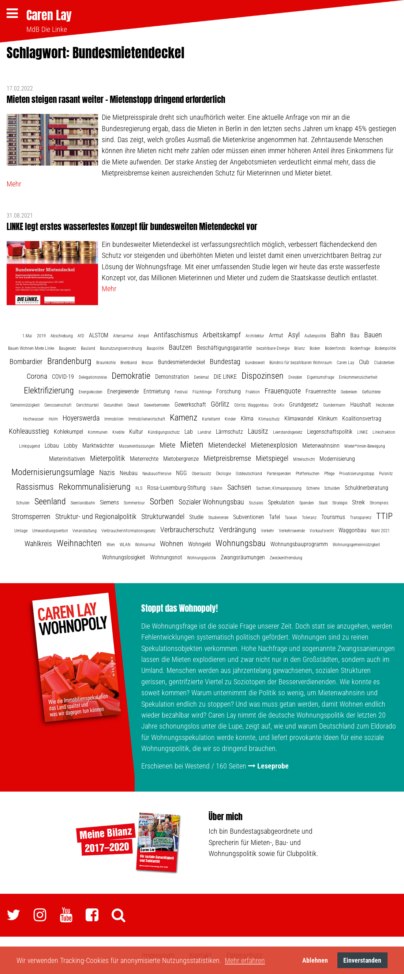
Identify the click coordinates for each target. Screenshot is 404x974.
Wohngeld (199, 544)
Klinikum (327, 418)
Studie (196, 517)
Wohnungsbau (241, 543)
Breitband (128, 362)
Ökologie (223, 473)
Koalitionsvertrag (361, 418)
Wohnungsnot (166, 557)
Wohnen (171, 543)
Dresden (295, 377)
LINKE (362, 432)
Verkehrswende (292, 530)
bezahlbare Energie (273, 348)
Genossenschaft (57, 405)
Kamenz (183, 417)
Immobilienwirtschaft (146, 419)
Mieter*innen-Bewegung (364, 446)
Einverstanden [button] (362, 960)
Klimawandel (298, 418)
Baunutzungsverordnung (121, 348)
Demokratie (131, 376)
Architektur (255, 335)
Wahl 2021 (380, 530)
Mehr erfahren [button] (245, 960)
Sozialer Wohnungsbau (211, 501)
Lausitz (258, 431)
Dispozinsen (263, 376)
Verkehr (267, 530)
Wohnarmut (145, 544)
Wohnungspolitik (201, 557)
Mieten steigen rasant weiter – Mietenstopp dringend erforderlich (116, 99)
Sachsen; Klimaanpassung (279, 488)
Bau (354, 335)
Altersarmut (123, 335)
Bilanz (299, 348)
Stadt (323, 502)
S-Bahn (216, 488)
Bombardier (26, 361)
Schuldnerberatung (366, 487)
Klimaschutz (269, 419)
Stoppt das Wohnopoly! (179, 608)
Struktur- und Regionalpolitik (95, 516)
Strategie (339, 502)
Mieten (191, 445)
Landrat (204, 432)
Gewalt (133, 405)
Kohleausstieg (29, 431)
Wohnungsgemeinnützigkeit (356, 544)
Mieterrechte (144, 458)
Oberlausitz (201, 473)
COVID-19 (63, 376)
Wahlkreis (38, 543)
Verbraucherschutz (187, 529)
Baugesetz (67, 348)
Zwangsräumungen (243, 557)
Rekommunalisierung (95, 487)
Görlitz (220, 404)
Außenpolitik (315, 335)
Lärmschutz (229, 431)
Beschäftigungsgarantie (224, 347)
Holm (53, 419)
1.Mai (27, 335)
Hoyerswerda (81, 418)
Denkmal (201, 377)
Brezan (147, 362)
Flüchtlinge (202, 392)
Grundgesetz (303, 404)
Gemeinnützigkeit (25, 405)
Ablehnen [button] (315, 960)
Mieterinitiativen (67, 458)
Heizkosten (385, 405)
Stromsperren (31, 516)
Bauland (88, 348)
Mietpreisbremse (227, 458)
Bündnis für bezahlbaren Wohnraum (300, 362)
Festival (181, 392)
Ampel (143, 335)
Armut (276, 335)
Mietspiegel (272, 458)
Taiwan (291, 517)
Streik (358, 502)
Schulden (332, 488)
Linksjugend (29, 446)
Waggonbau (352, 530)
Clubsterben (384, 362)
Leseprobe (273, 766)
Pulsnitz (386, 473)
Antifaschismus (176, 334)
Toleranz (309, 517)
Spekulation (281, 502)
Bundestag (225, 361)
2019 (41, 335)
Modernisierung (337, 458)
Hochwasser (33, 419)
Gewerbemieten (157, 405)
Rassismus (35, 487)
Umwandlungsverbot (50, 530)
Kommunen (98, 432)
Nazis (107, 472)
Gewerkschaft (190, 404)
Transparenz (360, 517)
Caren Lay (49, 15)
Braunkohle (106, 362)
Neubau (129, 473)
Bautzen (180, 347)
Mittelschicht (304, 459)
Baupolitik (155, 348)
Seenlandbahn (83, 502)
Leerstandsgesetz (287, 432)
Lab (188, 431)
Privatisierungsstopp (356, 473)
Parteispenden (279, 473)
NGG (181, 473)
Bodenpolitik (385, 348)
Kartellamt (211, 419)
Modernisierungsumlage (52, 472)
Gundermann (334, 405)
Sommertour (134, 502)
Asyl (294, 334)
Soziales (256, 502)
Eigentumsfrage (320, 377)
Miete (167, 445)
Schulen (23, 502)
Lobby (71, 445)
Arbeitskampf (222, 334)
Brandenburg (69, 361)
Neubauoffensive (156, 473)
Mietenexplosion (274, 445)
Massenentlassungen (137, 446)
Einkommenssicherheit (358, 377)
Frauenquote (283, 390)
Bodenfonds (335, 348)
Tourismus (333, 517)
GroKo (278, 405)
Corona (37, 376)
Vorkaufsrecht (322, 530)
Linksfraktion (384, 432)
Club (364, 362)
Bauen (373, 334)
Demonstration (172, 376)
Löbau (52, 445)
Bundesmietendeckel (181, 362)
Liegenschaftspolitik (329, 431)
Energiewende (123, 391)
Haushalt (360, 404)
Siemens (109, 502)
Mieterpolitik (107, 458)
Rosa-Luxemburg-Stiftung (176, 487)
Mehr (14, 183)
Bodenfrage (360, 348)
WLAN (125, 544)
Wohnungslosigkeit (123, 557)
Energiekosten (90, 392)
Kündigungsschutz (164, 432)
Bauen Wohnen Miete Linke (31, 348)
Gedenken (349, 392)
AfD (81, 335)
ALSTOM (98, 335)
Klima (247, 418)
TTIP (384, 516)
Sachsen (239, 487)
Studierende (218, 517)
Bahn (338, 334)
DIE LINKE (225, 376)
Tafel (274, 517)
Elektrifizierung (49, 390)
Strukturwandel (162, 516)
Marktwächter (98, 445)
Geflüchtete (371, 392)
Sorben (162, 501)
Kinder (230, 419)
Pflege (329, 473)
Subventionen (248, 517)
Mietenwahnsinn (321, 445)
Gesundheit (113, 405)
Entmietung (156, 391)
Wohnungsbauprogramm (299, 544)
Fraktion (253, 392)
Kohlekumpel (68, 431)
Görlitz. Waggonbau (251, 405)
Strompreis (379, 502)
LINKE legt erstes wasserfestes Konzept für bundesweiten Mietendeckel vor (132, 227)
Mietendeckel (227, 445)
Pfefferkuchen (307, 473)
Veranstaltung (84, 530)
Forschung (228, 391)
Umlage (20, 530)
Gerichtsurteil (87, 405)
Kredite (118, 432)
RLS (138, 488)
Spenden (306, 502)
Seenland (50, 501)
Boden (315, 348)
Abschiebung (61, 335)
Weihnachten (79, 543)
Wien (110, 544)
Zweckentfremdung (286, 557)
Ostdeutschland (249, 473)
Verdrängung (237, 529)
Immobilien (114, 419)
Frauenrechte (321, 391)
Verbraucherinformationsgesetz (128, 530)
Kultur (136, 431)
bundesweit (255, 362)
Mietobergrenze (181, 458)
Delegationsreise (93, 377)
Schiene (312, 488)
